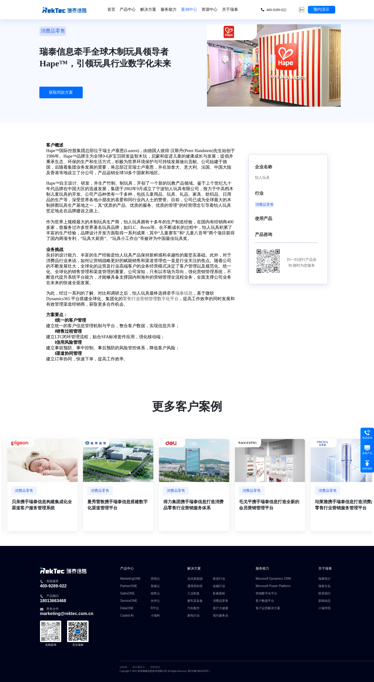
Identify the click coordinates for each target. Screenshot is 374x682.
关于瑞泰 (230, 9)
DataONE (126, 608)
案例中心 (189, 9)
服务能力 (169, 9)
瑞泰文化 (324, 586)
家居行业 (219, 578)
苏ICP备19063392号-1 (199, 671)
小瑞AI (155, 615)
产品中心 (128, 9)
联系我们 (324, 593)
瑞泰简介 (324, 578)
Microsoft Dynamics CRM (273, 578)
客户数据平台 (265, 600)
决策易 (123, 667)
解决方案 (148, 9)
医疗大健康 (220, 608)
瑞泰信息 (184, 293)
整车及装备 (195, 600)
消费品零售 (220, 600)
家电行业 (193, 615)
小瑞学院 (324, 608)
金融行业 (219, 586)
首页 (111, 9)
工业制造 (193, 593)
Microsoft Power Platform (273, 586)
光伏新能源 (195, 578)
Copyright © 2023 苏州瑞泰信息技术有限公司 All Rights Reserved (153, 671)
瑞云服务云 (139, 667)
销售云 (155, 593)
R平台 (155, 608)
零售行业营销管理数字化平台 (151, 298)
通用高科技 (195, 586)
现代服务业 (220, 615)
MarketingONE (130, 578)
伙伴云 (155, 600)
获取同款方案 (61, 92)
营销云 (155, 578)
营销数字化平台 (266, 593)
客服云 (155, 586)
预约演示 (321, 9)
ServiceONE (128, 600)
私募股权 (219, 593)
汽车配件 (193, 608)
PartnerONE (128, 586)
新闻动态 (324, 600)
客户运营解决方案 (268, 608)
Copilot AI (126, 615)
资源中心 (209, 9)
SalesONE (127, 593)
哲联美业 (155, 667)
